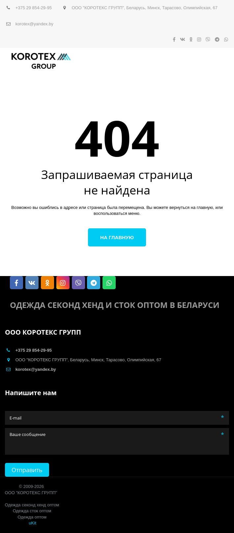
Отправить (27, 470)
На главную (117, 237)
